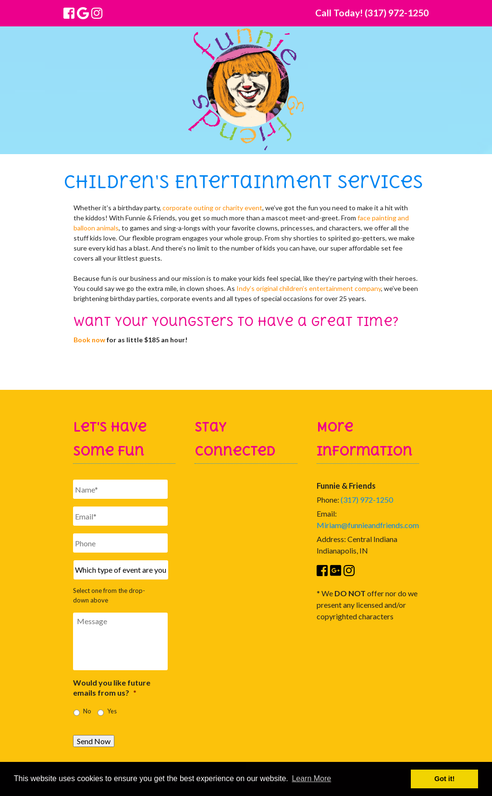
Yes (112, 711)
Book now (89, 340)
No (87, 711)
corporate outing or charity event (212, 208)
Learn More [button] (311, 778)
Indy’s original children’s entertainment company (308, 288)
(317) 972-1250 (367, 499)
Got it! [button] (444, 779)
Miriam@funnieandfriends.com (368, 525)
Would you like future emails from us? (111, 687)
